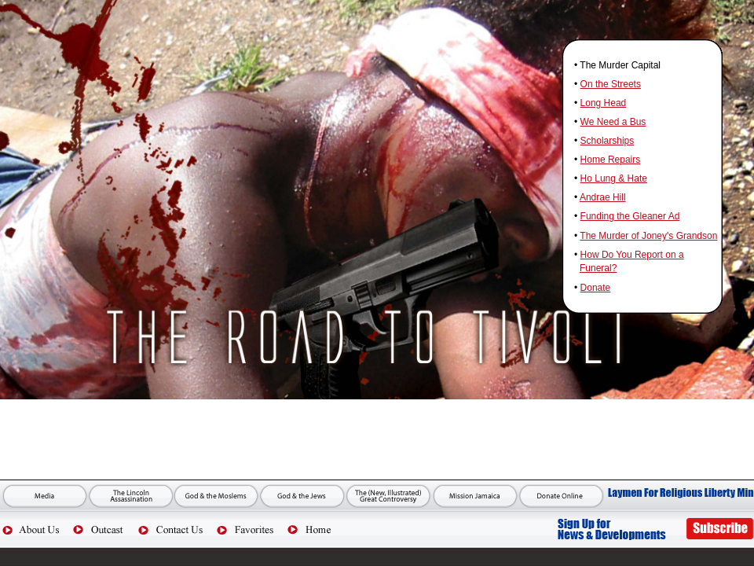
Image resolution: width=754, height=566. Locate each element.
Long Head (603, 102)
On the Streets (610, 84)
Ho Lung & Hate (613, 178)
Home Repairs (610, 159)
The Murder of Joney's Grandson (648, 235)
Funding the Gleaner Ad (630, 216)
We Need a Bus (613, 121)
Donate (595, 287)
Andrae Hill (603, 197)
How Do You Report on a (632, 254)
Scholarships (607, 140)
